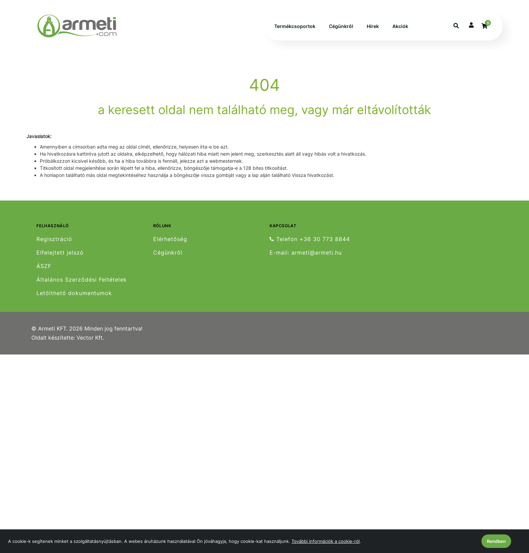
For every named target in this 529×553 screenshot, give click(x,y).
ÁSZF (43, 266)
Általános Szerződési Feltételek (81, 279)
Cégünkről (341, 26)
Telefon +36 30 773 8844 (310, 239)
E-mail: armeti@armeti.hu (306, 252)
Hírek (373, 26)
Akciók (400, 26)
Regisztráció (54, 239)
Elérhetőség (170, 239)
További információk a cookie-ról (325, 541)
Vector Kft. (90, 338)
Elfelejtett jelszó (60, 252)
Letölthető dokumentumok (74, 293)
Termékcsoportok (294, 26)
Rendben (496, 541)
